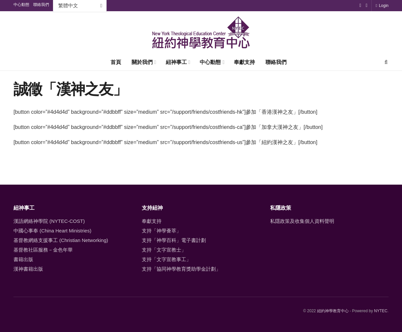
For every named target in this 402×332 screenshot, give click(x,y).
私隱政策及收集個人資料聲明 (302, 221)
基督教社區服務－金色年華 (43, 250)
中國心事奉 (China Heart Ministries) (52, 230)
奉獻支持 (244, 62)
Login (382, 5)
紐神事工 (176, 62)
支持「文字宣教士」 (164, 250)
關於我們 (142, 62)
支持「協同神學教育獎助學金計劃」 (181, 269)
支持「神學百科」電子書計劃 (174, 240)
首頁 (116, 62)
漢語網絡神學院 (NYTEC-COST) (49, 221)
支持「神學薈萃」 (161, 230)
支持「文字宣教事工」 (166, 259)
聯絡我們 (276, 62)
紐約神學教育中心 (333, 311)
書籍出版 (23, 259)
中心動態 (210, 62)
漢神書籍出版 (28, 269)
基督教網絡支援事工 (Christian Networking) (60, 240)
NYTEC (381, 311)
